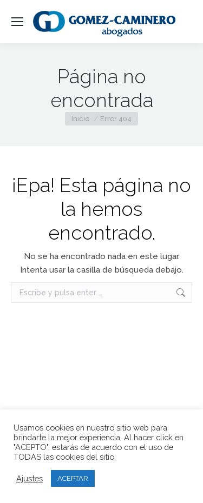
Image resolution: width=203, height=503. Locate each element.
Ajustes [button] (29, 478)
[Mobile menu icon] (17, 21)
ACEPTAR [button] (72, 478)
